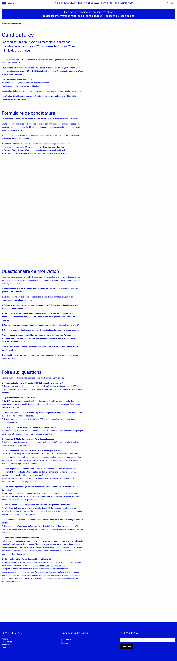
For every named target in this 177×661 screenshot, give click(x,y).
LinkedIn (66, 643)
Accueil (5, 24)
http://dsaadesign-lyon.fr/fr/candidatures (49, 565)
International (6, 645)
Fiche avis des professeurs (56, 454)
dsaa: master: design (71, 3)
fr (168, 3)
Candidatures (7, 648)
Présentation (7, 642)
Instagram (67, 640)
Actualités (6, 639)
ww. (13, 342)
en (173, 3)
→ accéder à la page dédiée (118, 15)
